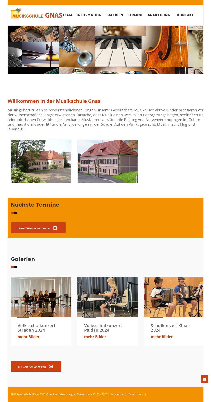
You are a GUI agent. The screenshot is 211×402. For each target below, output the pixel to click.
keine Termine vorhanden (37, 228)
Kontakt (185, 15)
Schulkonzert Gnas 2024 (170, 328)
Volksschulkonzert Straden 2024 (37, 328)
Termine (135, 15)
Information (89, 15)
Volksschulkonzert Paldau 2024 (103, 328)
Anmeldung (159, 15)
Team (67, 15)
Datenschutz (135, 394)
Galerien (114, 15)
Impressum (117, 394)
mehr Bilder (28, 336)
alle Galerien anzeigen (35, 367)
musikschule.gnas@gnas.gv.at (73, 394)
